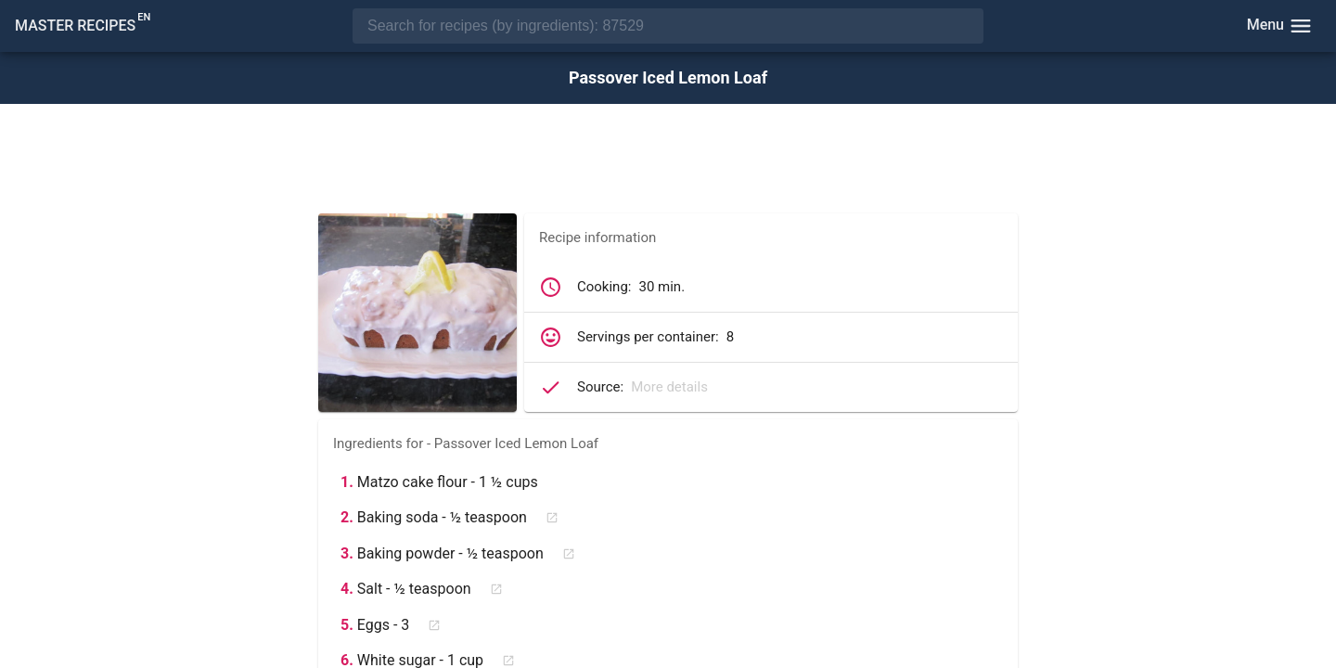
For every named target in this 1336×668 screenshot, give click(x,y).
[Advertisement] (668, 160)
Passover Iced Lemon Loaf (668, 78)
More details (669, 387)
